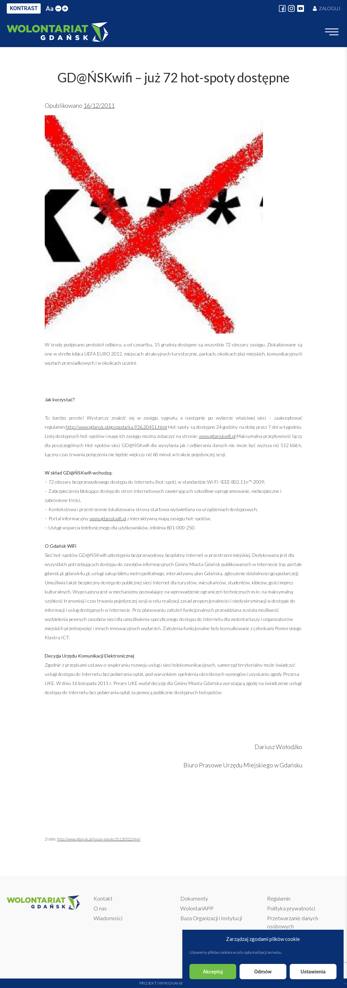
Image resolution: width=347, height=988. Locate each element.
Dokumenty (194, 898)
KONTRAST (24, 8)
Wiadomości (108, 918)
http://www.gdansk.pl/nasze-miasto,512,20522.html (98, 839)
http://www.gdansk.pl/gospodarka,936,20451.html (116, 427)
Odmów (263, 972)
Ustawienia (313, 972)
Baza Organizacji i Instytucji (211, 918)
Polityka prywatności (291, 908)
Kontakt (103, 898)
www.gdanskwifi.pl (217, 436)
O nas (100, 908)
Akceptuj (213, 972)
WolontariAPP (196, 908)
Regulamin (278, 898)
